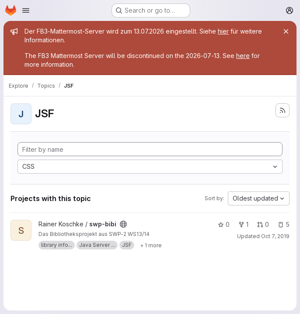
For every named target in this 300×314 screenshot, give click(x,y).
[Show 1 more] (151, 245)
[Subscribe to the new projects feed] (283, 110)
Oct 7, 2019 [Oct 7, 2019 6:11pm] (275, 236)
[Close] (286, 31)
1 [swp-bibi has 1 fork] (243, 224)
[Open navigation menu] (26, 10)
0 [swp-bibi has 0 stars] (224, 224)
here (243, 55)
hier (223, 31)
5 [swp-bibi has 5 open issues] (284, 224)
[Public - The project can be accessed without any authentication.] (123, 224)
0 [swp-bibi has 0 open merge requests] (263, 224)
